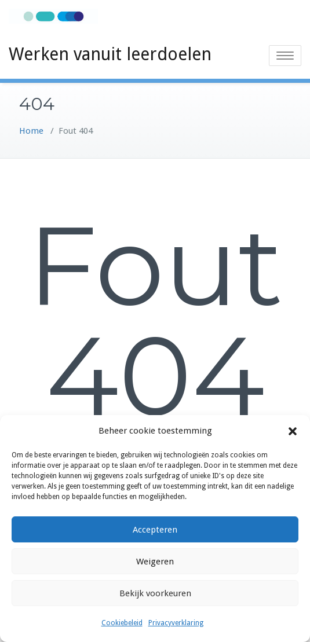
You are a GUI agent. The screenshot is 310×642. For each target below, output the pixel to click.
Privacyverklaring (175, 623)
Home (31, 131)
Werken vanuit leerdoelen (110, 54)
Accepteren (155, 529)
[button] (292, 431)
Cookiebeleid (122, 623)
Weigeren (155, 561)
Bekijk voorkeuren (155, 593)
